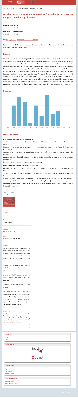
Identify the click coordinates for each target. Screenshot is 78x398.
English (7, 337)
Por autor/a (8, 371)
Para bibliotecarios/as (11, 383)
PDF (7, 212)
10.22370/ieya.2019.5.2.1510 (13, 322)
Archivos (11, 8)
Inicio (4, 8)
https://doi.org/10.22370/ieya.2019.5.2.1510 (22, 40)
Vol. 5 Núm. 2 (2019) (22, 8)
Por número (8, 369)
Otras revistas (9, 373)
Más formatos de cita (11, 326)
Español (7, 339)
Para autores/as (10, 381)
